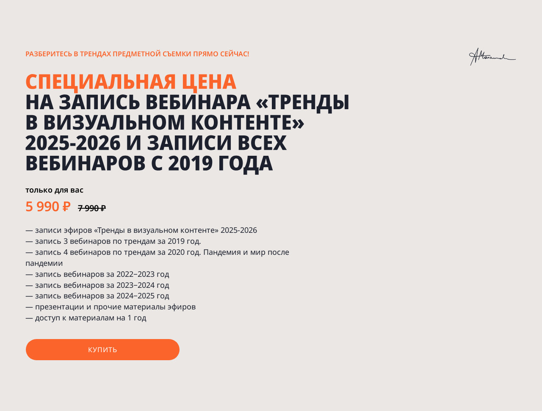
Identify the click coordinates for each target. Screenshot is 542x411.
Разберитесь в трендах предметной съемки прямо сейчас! (137, 53)
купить (102, 349)
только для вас (54, 190)
